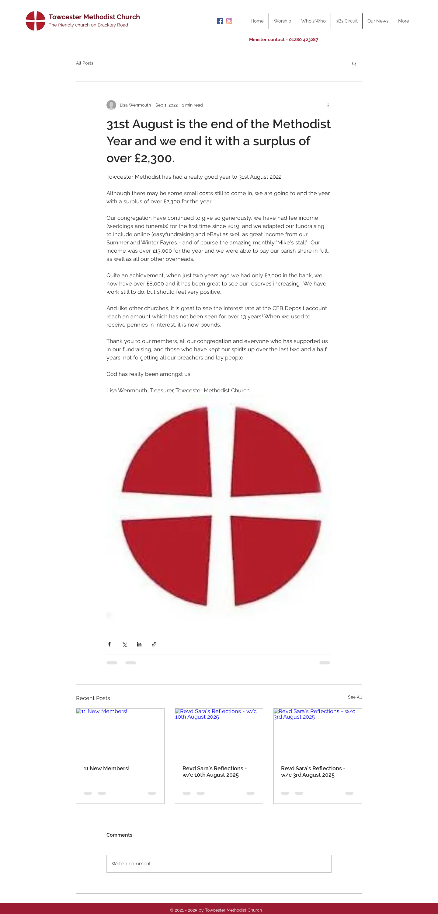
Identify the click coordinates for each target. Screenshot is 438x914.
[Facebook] (220, 21)
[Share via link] (154, 644)
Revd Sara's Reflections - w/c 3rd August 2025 (313, 771)
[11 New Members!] (120, 733)
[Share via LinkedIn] (139, 644)
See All (355, 697)
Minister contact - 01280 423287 (283, 39)
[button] (354, 63)
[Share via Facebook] (109, 644)
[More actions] (328, 105)
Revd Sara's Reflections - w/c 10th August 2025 (214, 771)
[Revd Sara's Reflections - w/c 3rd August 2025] (318, 733)
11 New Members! (107, 768)
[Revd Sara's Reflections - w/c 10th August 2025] (219, 733)
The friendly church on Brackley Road (88, 25)
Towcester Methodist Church (94, 17)
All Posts (84, 63)
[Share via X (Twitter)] (124, 644)
